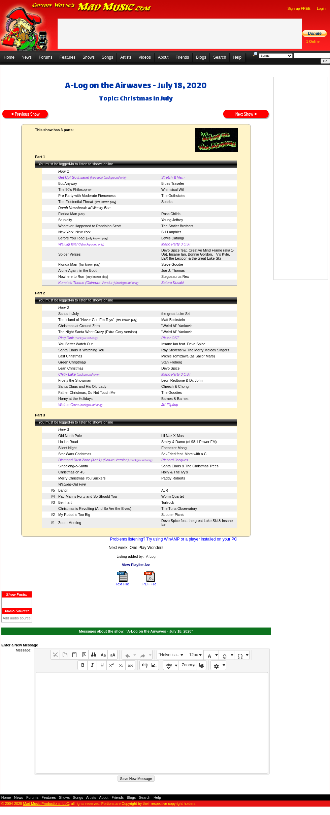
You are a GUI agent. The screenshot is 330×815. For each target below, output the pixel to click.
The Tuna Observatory (179, 508)
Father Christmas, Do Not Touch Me (87, 392)
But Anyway (67, 183)
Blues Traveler (172, 183)
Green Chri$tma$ (72, 362)
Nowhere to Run (71, 276)
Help (237, 57)
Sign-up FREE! (299, 8)
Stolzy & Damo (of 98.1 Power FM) (189, 442)
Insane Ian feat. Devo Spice (183, 344)
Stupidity (65, 220)
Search (219, 57)
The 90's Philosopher (75, 189)
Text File (122, 584)
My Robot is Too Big (74, 515)
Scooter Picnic (172, 515)
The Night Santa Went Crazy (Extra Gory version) (97, 332)
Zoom (187, 665)
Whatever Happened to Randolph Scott (89, 226)
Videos (144, 57)
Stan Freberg (171, 362)
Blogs (201, 57)
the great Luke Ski (175, 314)
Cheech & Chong (175, 386)
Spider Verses (69, 254)
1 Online (313, 41)
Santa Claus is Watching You (81, 350)
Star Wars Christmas (74, 454)
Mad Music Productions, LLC (46, 804)
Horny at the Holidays (75, 399)
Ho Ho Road (68, 442)
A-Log (150, 556)
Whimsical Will (173, 189)
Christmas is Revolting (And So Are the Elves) (94, 508)
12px (193, 654)
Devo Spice (170, 368)
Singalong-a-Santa (73, 466)
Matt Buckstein (173, 320)
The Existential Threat (75, 202)
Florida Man (67, 214)
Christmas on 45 (71, 472)
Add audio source (17, 618)
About (163, 57)
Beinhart (65, 502)
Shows (88, 57)
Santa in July (68, 314)
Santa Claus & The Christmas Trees (190, 466)
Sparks (166, 202)
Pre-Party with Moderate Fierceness (87, 196)
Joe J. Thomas (173, 270)
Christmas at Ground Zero (79, 326)
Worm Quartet (172, 496)
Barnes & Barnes (175, 399)
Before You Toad (71, 238)
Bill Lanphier (171, 232)
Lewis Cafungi (172, 238)
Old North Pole (70, 436)
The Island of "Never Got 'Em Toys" (86, 320)
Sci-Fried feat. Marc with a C (183, 454)
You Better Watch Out (75, 344)
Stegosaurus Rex (175, 276)
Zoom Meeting (69, 523)
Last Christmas (70, 356)
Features (67, 57)
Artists (125, 57)
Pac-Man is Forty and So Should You (87, 496)
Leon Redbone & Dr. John (182, 380)
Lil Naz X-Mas (172, 436)
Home (9, 57)
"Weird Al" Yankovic (176, 326)
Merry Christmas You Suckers (81, 478)
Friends (182, 57)
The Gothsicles (173, 196)
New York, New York (74, 232)
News (27, 57)
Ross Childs (170, 214)
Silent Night (67, 448)
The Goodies (171, 392)
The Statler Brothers (177, 226)
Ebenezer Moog (174, 448)
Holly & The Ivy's (174, 472)
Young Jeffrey (172, 220)
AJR (164, 490)
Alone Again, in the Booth (78, 270)
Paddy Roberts (173, 478)
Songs (107, 57)
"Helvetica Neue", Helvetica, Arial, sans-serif (172, 654)
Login (321, 8)
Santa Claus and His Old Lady (82, 386)
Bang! (63, 490)
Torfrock (167, 502)
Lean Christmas (71, 368)
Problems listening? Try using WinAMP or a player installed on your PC (173, 539)
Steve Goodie (172, 264)
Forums (46, 57)
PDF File (149, 584)
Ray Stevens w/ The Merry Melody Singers (195, 350)
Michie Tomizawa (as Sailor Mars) (188, 356)
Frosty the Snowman (74, 380)
